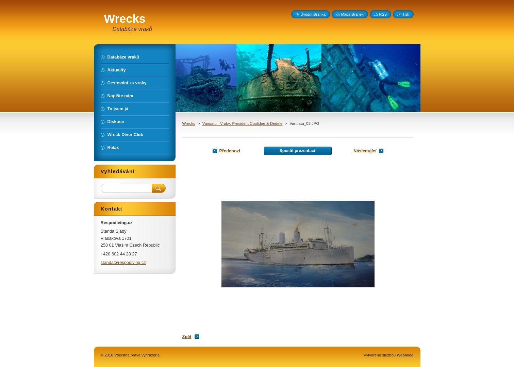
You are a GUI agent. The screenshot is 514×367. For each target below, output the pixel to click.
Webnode (405, 355)
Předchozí (229, 150)
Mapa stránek (352, 14)
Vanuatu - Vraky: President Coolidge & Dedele (242, 123)
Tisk (405, 14)
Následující (365, 150)
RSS (383, 14)
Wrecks (188, 123)
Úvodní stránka (313, 14)
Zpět (187, 336)
